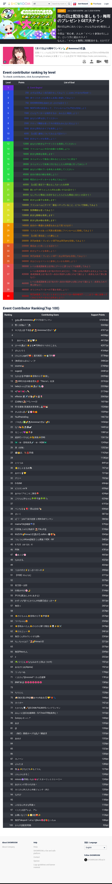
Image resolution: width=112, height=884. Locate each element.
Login (106, 4)
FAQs (36, 847)
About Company (8, 847)
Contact (37, 857)
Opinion (37, 861)
